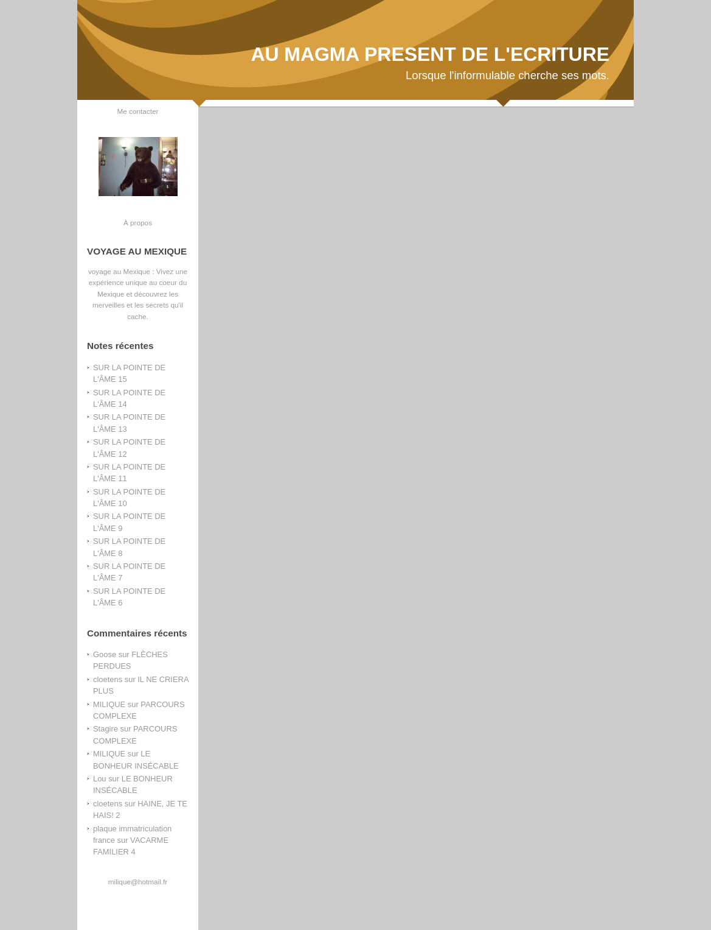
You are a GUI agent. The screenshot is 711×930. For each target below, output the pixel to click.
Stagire (105, 728)
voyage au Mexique (119, 271)
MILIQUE (109, 704)
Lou (99, 778)
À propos (137, 223)
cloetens (107, 679)
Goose (104, 654)
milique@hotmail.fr (137, 882)
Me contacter (138, 111)
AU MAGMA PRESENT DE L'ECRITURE (430, 54)
